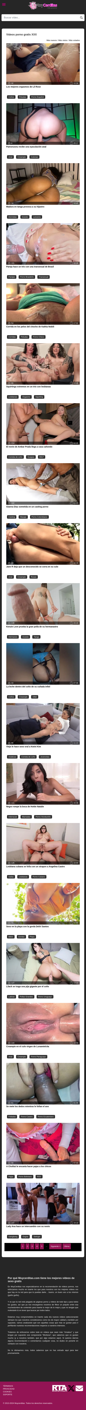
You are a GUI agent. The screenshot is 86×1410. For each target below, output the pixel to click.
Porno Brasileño (27, 277)
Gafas (11, 877)
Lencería (37, 217)
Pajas (10, 1176)
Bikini (10, 937)
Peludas (22, 97)
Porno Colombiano (39, 517)
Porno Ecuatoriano (46, 1117)
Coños (11, 97)
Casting (11, 517)
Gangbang (12, 1236)
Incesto (25, 217)
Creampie (22, 157)
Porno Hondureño (43, 817)
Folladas (12, 1117)
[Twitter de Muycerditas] (72, 1388)
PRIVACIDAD (8, 1389)
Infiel (35, 697)
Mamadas (26, 817)
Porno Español (37, 97)
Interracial (12, 817)
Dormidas (12, 217)
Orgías (25, 1236)
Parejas (11, 277)
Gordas (21, 937)
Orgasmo (26, 397)
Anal (10, 157)
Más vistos (62, 40)
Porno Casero (27, 1117)
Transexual (43, 277)
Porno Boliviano (25, 1176)
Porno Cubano (39, 877)
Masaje (23, 517)
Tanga (36, 637)
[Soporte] (79, 1388)
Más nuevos (52, 40)
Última (66, 1246)
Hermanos (12, 637)
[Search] (43, 17)
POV (39, 1176)
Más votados (74, 40)
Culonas (34, 157)
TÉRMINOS (8, 1386)
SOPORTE (7, 1394)
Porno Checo (38, 337)
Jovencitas (44, 757)
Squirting (39, 397)
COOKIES (7, 1392)
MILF (41, 457)
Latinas (11, 997)
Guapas (31, 457)
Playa (32, 937)
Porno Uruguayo (45, 997)
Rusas (33, 577)
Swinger (36, 1236)
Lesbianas (12, 397)
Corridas (12, 337)
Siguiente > (55, 1246)
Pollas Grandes (26, 997)
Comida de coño (15, 457)
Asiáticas (12, 757)
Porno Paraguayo (38, 1057)
